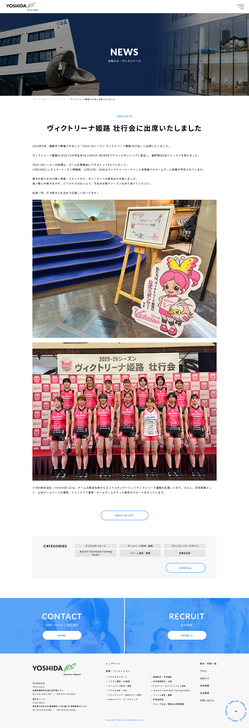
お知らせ (204, 678)
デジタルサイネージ (95, 545)
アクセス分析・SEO (117, 690)
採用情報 (204, 685)
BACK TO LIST (124, 515)
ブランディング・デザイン (185, 545)
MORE (62, 635)
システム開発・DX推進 (119, 681)
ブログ (203, 671)
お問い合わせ (207, 700)
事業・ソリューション (118, 671)
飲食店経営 (185, 553)
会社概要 (204, 692)
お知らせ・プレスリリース (53, 99)
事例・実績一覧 (208, 663)
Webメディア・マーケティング (123, 699)
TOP (34, 99)
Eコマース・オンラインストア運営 (169, 685)
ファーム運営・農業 (140, 553)
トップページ (113, 663)
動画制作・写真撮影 (162, 676)
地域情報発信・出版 (162, 681)
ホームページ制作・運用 (140, 545)
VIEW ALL (185, 567)
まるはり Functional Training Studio (96, 553)
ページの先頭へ (236, 711)
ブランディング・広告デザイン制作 (125, 695)
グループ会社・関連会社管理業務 (168, 704)
